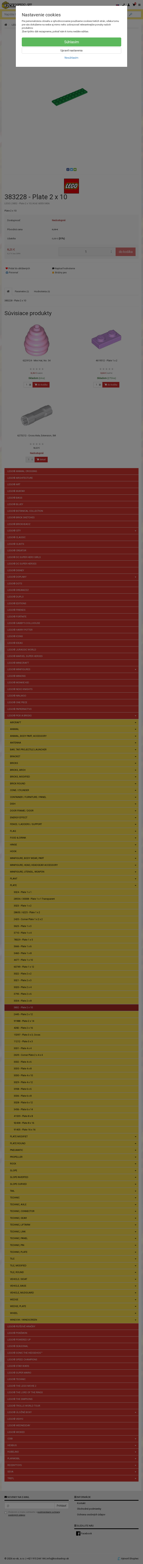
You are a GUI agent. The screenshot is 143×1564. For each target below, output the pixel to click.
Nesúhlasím (71, 57)
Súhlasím (71, 42)
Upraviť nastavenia (71, 50)
